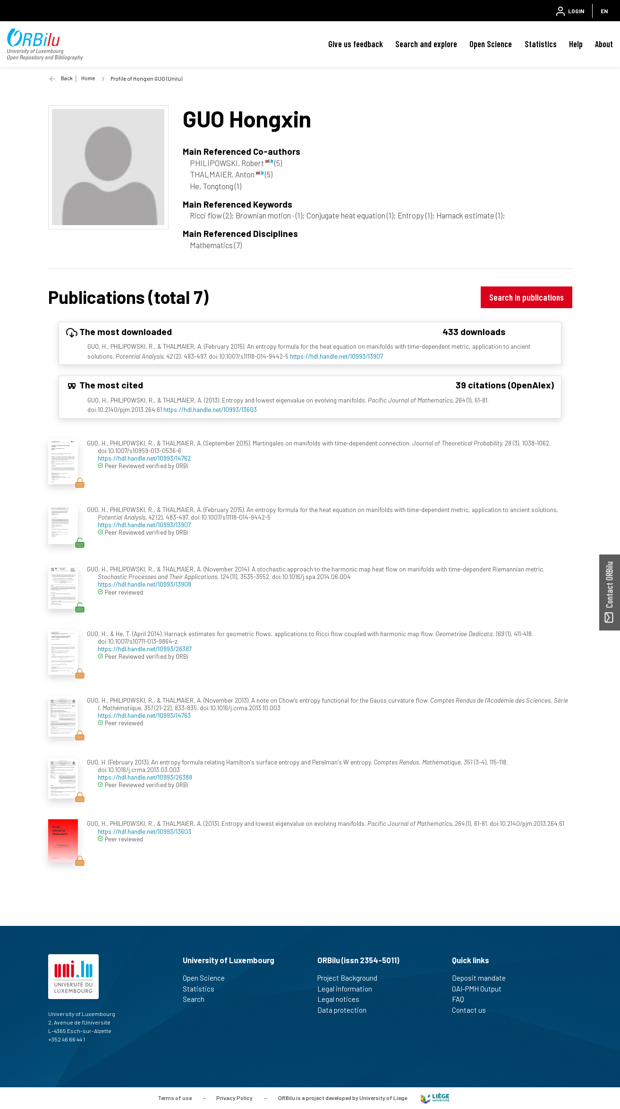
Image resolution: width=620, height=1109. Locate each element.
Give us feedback (355, 44)
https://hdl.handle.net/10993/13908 (144, 584)
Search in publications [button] (526, 297)
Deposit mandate (483, 978)
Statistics (541, 44)
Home (88, 78)
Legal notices (342, 999)
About (604, 44)
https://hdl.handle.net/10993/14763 (144, 715)
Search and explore (426, 44)
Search (197, 999)
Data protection (345, 1010)
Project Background (351, 978)
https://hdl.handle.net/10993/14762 (144, 458)
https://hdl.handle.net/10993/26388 (145, 777)
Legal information (348, 988)
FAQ (462, 999)
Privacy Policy (234, 1097)
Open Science (490, 44)
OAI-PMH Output (481, 988)
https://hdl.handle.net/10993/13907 (336, 356)
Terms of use (175, 1097)
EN (604, 11)
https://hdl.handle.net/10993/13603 (210, 409)
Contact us (473, 1010)
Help (576, 44)
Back (67, 78)
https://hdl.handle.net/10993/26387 (145, 649)
